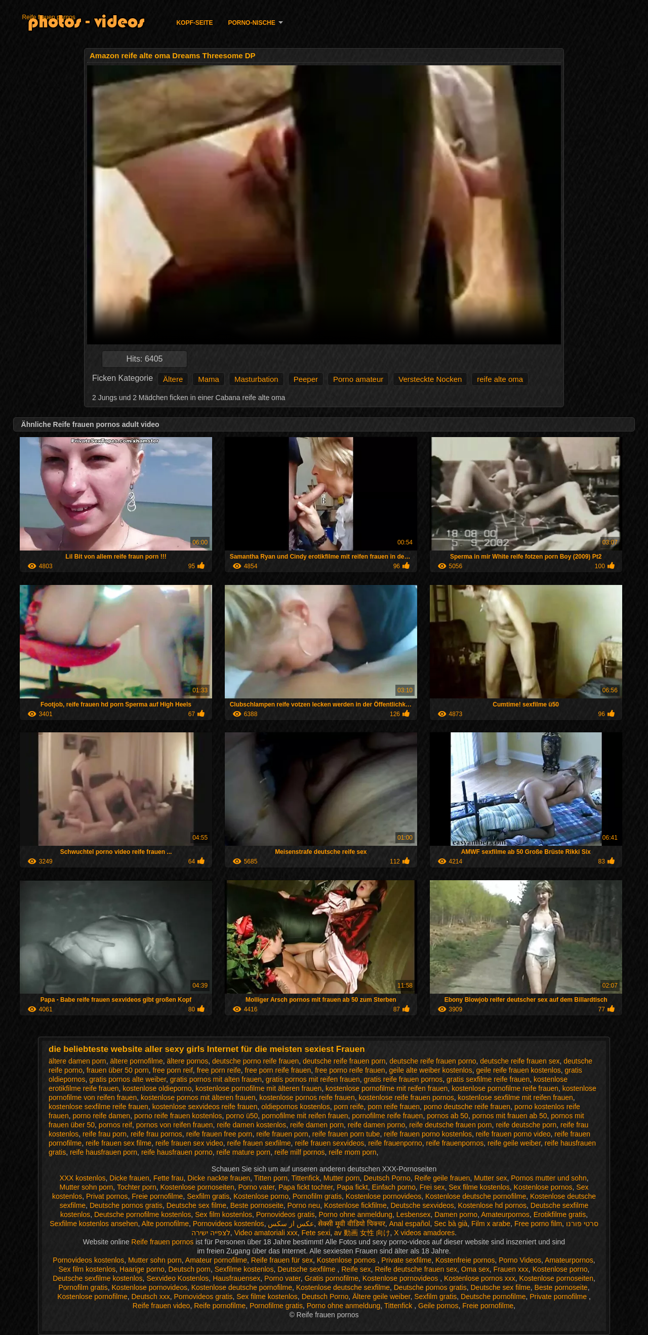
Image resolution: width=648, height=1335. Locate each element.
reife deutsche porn (526, 1125)
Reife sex (356, 1269)
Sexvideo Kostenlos (177, 1278)
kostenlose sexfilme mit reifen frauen (515, 1097)
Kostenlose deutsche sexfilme (343, 1287)
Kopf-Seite (194, 22)
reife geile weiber (514, 1143)
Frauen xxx (511, 1269)
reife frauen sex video (189, 1143)
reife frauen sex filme (118, 1143)
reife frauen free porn (219, 1134)
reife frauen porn (282, 1134)
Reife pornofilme (220, 1306)
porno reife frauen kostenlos (178, 1116)
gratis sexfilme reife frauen (488, 1079)
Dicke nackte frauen (218, 1178)
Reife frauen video (161, 1306)
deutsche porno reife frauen (255, 1061)
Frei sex (432, 1187)
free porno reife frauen (350, 1070)
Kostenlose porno (261, 1196)
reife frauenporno (395, 1143)
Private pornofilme (559, 1296)
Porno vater (256, 1187)
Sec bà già (450, 1224)
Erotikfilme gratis (560, 1214)
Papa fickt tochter (305, 1187)
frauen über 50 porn (118, 1070)
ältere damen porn (77, 1061)
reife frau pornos (156, 1134)
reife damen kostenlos (251, 1125)
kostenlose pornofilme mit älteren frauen (258, 1088)
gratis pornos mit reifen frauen (313, 1079)
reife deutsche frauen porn (450, 1125)
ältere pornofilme (136, 1061)
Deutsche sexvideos (422, 1205)
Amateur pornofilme (216, 1260)
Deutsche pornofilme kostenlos (142, 1214)
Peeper (306, 379)
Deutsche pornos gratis (126, 1205)
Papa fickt (352, 1187)
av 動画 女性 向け (362, 1233)
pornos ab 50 (447, 1116)
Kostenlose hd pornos (492, 1205)
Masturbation (256, 379)
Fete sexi (315, 1233)
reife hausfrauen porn (103, 1152)
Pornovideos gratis (285, 1214)
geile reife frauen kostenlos (518, 1070)
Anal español (409, 1224)
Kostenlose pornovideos (383, 1196)
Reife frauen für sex (282, 1260)
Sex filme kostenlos (479, 1187)
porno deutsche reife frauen (467, 1107)
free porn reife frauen (278, 1070)
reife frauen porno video (513, 1134)
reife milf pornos (299, 1152)
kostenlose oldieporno (157, 1088)
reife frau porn (105, 1134)
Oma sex (475, 1269)
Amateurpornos (505, 1214)
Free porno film (538, 1224)
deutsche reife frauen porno (432, 1061)
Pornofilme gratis (276, 1306)
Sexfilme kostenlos (244, 1269)
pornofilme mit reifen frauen (305, 1116)
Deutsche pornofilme (493, 1296)
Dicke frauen (129, 1178)
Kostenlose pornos (543, 1187)
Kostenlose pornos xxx (479, 1278)
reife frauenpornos (455, 1143)
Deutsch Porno (387, 1178)
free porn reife (219, 1070)
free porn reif (172, 1070)
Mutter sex (490, 1178)
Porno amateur (358, 379)
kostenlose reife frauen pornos (406, 1097)
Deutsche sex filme (196, 1205)
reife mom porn (352, 1152)
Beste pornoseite (257, 1205)
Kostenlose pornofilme (92, 1296)
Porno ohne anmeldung (355, 1214)
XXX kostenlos (82, 1178)
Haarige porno (142, 1269)
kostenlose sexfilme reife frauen (98, 1107)
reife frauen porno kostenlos (428, 1134)
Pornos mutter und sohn (548, 1178)
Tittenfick (306, 1178)
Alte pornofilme (165, 1224)
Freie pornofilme (157, 1196)
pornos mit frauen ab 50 (509, 1116)
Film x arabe (490, 1224)
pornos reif (115, 1125)
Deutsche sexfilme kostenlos (97, 1278)
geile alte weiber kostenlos (430, 1070)
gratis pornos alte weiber (127, 1079)
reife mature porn (244, 1152)
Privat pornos (107, 1196)
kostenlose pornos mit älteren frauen (198, 1097)
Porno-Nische (251, 22)
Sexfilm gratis (208, 1196)
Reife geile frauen (442, 1178)
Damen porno (455, 1214)
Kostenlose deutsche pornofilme (475, 1196)
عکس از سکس (291, 1224)
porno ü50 (242, 1116)
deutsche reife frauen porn (344, 1061)
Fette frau (168, 1178)
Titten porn (271, 1178)
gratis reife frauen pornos (403, 1079)
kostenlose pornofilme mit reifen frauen (387, 1088)
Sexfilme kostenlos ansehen (94, 1224)
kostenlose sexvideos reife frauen (205, 1107)
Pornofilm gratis (317, 1196)
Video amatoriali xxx (266, 1233)
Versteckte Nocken (430, 379)
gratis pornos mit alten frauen (216, 1079)
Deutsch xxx (150, 1296)
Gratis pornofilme (331, 1278)
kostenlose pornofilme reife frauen (505, 1088)
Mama (208, 379)
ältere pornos (187, 1061)
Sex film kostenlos (223, 1214)
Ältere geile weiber (381, 1296)
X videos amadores (424, 1233)
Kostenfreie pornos (465, 1260)
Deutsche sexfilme (307, 1269)
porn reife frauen (394, 1107)
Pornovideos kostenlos (228, 1224)
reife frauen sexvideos (329, 1143)
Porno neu (304, 1205)
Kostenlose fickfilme (355, 1205)
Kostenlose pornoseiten (197, 1187)
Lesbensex (413, 1214)
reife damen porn (317, 1125)
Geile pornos (438, 1306)
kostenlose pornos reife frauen (306, 1097)
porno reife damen (101, 1116)
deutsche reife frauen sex (519, 1061)
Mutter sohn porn (86, 1187)
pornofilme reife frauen (387, 1116)
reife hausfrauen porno (177, 1152)
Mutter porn (341, 1178)
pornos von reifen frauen (174, 1125)
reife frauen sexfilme (259, 1143)
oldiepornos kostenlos (295, 1107)
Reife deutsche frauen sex (416, 1269)
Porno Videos (520, 1260)
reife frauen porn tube (346, 1134)
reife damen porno (377, 1125)
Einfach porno (393, 1187)
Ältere (173, 379)
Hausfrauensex (236, 1278)
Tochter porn (136, 1187)
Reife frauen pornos (48, 17)
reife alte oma (500, 379)
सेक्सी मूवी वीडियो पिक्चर (351, 1224)
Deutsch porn (190, 1269)
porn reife (348, 1107)
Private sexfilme (406, 1260)
